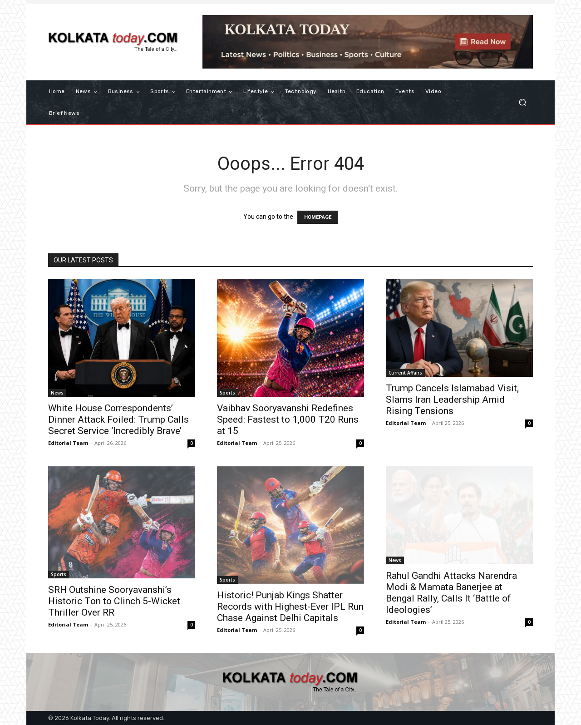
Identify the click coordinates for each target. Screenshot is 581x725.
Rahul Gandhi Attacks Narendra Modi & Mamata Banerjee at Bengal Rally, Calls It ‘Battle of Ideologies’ (451, 592)
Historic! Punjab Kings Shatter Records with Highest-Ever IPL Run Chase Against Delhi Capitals (290, 606)
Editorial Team (68, 442)
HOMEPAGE (317, 217)
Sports (227, 393)
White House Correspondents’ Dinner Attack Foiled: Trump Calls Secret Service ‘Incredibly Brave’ (118, 419)
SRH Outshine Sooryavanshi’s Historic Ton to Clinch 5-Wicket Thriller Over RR (114, 601)
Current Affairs (405, 373)
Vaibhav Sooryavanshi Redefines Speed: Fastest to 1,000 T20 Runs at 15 (288, 419)
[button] (522, 102)
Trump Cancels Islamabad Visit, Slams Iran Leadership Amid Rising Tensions (452, 399)
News (57, 393)
